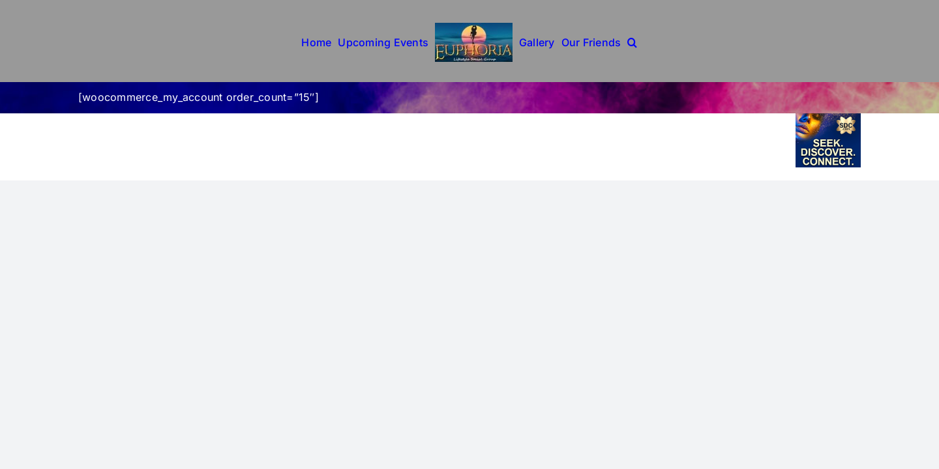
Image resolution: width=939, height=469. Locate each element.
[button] (632, 41)
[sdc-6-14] (828, 118)
